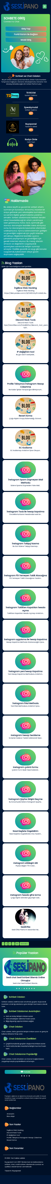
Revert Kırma (12, 1140)
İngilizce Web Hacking (15, 1130)
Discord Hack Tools (14, 1133)
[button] (17, 988)
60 (17, 944)
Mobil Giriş (26, 39)
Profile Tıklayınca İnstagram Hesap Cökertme (24, 1137)
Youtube (25, 1072)
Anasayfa (10, 1114)
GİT (31, 98)
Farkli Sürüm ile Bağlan (26, 34)
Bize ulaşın (11, 1116)
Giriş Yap (25, 28)
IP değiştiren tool (13, 1135)
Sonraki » (24, 944)
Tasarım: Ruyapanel (13, 1171)
